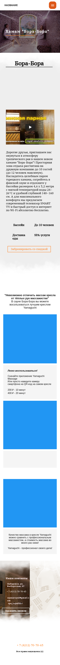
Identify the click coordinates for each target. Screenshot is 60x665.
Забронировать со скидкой (29, 249)
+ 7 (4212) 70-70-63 (16, 591)
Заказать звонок (15, 610)
